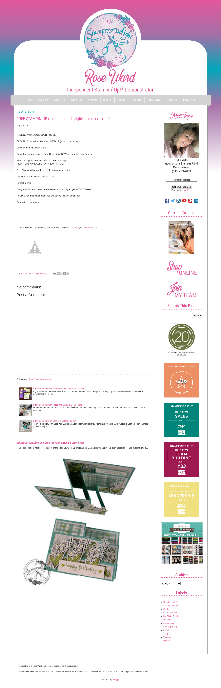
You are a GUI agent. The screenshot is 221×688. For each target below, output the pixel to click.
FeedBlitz (187, 190)
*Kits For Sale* (170, 602)
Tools (165, 634)
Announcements (170, 606)
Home (30, 99)
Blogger (115, 679)
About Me (43, 99)
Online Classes (154, 99)
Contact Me (59, 99)
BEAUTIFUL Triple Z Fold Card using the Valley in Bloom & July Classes (50, 442)
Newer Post (22, 374)
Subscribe (136, 99)
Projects (167, 620)
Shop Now (172, 99)
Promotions (168, 623)
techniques (168, 630)
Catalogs (92, 99)
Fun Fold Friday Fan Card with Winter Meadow (54, 421)
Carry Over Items (171, 612)
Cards (166, 609)
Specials (107, 99)
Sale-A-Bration (170, 627)
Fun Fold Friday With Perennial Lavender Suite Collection (59, 388)
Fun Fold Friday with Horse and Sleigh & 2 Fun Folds (57, 405)
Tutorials (167, 637)
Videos (166, 641)
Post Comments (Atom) (40, 379)
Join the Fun (77, 99)
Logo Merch (189, 99)
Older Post (148, 374)
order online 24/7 (90, 227)
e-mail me (74, 227)
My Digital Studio (171, 616)
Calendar (121, 99)
